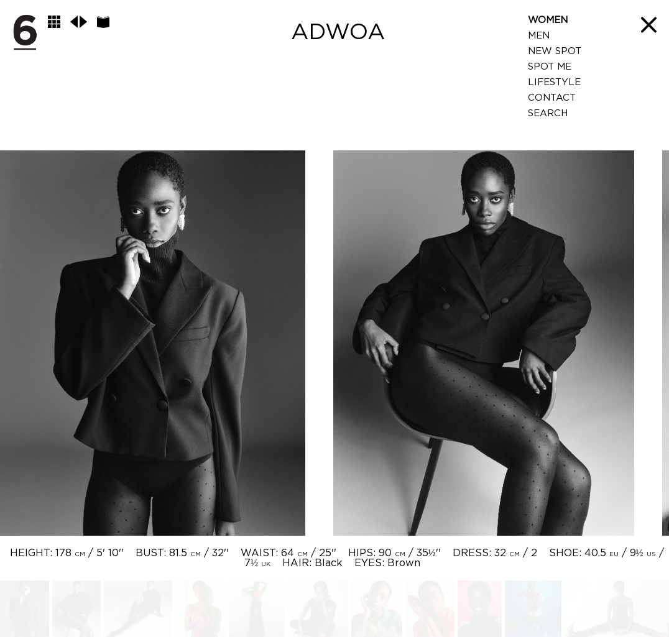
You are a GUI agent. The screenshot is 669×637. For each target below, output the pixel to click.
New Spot (554, 51)
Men (539, 35)
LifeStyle (554, 82)
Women (548, 20)
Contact (552, 98)
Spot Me (549, 66)
